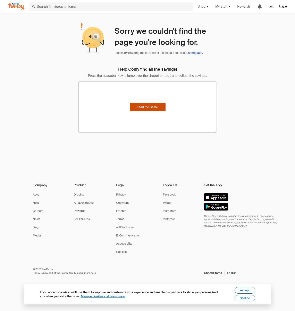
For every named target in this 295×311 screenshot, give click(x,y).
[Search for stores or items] (111, 6)
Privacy (121, 194)
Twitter (167, 203)
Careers (38, 211)
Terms (120, 219)
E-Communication (128, 235)
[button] (220, 273)
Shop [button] (203, 6)
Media (37, 235)
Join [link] (271, 6)
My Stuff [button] (223, 6)
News (36, 219)
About (37, 194)
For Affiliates (82, 219)
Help (36, 203)
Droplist (79, 194)
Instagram (169, 211)
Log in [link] (283, 6)
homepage (195, 52)
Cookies (121, 252)
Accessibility (124, 243)
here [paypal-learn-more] (93, 273)
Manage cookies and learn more (103, 296)
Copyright (122, 203)
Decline (245, 298)
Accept (245, 290)
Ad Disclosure (125, 227)
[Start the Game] (148, 107)
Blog (36, 227)
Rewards (244, 6)
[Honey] (16, 6)
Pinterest (169, 219)
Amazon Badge (84, 203)
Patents (121, 211)
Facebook (169, 194)
